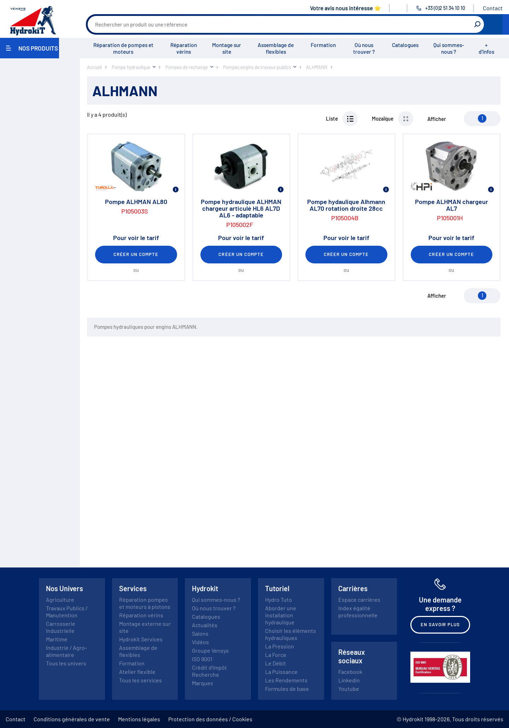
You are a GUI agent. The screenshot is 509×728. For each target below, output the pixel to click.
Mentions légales (139, 719)
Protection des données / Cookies (210, 719)
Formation (323, 45)
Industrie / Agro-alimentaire (66, 651)
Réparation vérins (183, 48)
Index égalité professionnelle (358, 611)
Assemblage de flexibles (276, 48)
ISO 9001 (202, 659)
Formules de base (287, 688)
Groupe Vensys (210, 650)
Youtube (348, 688)
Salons (200, 633)
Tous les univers (66, 663)
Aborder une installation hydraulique (280, 615)
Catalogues (405, 45)
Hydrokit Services (141, 639)
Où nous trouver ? (364, 48)
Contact (493, 8)
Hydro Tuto (278, 599)
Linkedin (349, 680)
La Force (275, 654)
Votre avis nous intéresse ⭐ (345, 8)
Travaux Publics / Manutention (67, 611)
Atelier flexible (137, 671)
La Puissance (281, 671)
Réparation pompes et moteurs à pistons (144, 603)
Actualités (204, 625)
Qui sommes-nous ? (448, 48)
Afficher (436, 119)
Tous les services (140, 680)
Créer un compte (136, 254)
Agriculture (60, 599)
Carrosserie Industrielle (60, 627)
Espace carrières (359, 599)
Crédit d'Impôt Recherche (209, 671)
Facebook (350, 671)
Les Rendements (286, 680)
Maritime (57, 639)
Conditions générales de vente (72, 719)
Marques (202, 683)
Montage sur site (226, 48)
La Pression (279, 646)
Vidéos (200, 642)
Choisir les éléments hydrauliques (290, 634)
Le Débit (275, 663)
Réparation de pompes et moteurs (123, 48)
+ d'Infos (486, 48)
